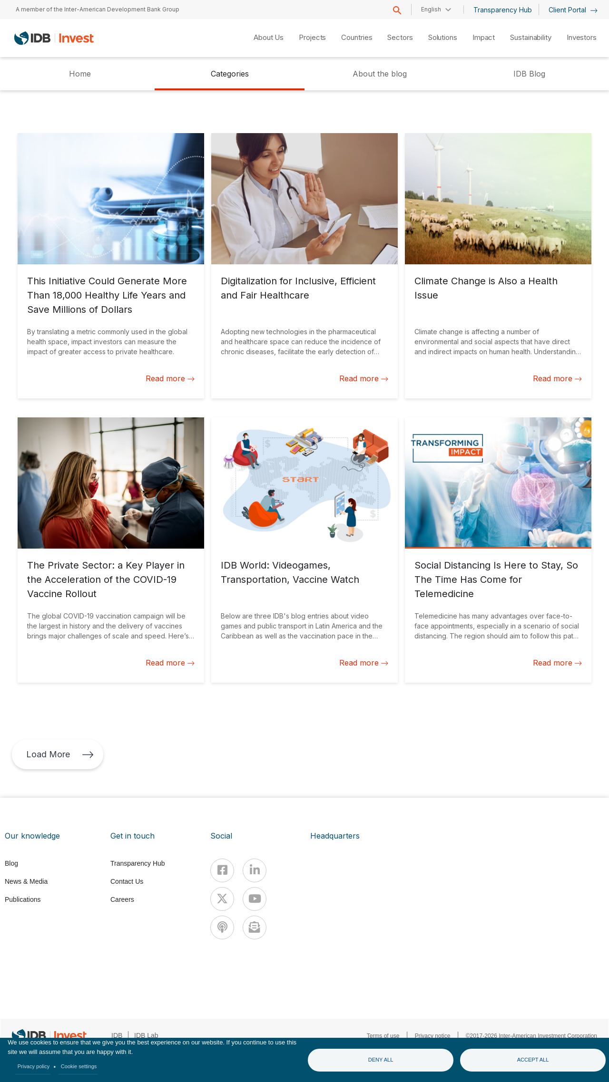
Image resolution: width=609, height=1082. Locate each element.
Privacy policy (34, 1066)
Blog (11, 863)
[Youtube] (254, 899)
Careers (122, 899)
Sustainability (530, 37)
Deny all (380, 1060)
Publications (23, 899)
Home (80, 73)
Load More (60, 754)
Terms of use (383, 1036)
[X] (222, 899)
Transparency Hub (502, 10)
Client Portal (573, 10)
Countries (356, 37)
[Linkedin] (254, 870)
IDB (116, 1035)
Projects (312, 37)
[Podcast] (222, 927)
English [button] (431, 9)
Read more (170, 378)
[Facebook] (222, 870)
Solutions (442, 37)
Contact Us (126, 881)
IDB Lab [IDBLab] (146, 1035)
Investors (582, 37)
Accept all (533, 1060)
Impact (483, 37)
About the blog (380, 73)
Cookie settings (79, 1066)
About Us (269, 37)
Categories (230, 73)
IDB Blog (529, 73)
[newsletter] (254, 927)
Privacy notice (433, 1036)
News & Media (26, 881)
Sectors (400, 37)
